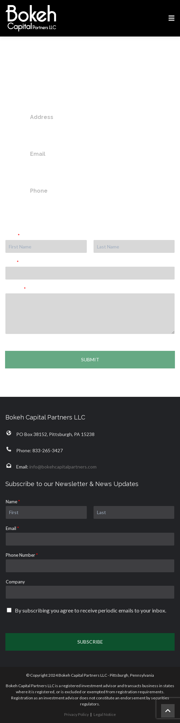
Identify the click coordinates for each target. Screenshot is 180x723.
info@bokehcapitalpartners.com (72, 165)
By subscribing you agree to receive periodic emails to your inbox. (90, 610)
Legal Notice (105, 714)
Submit (90, 359)
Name (12, 235)
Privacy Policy (76, 714)
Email (12, 262)
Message (15, 289)
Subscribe (90, 642)
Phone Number (22, 555)
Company (15, 581)
